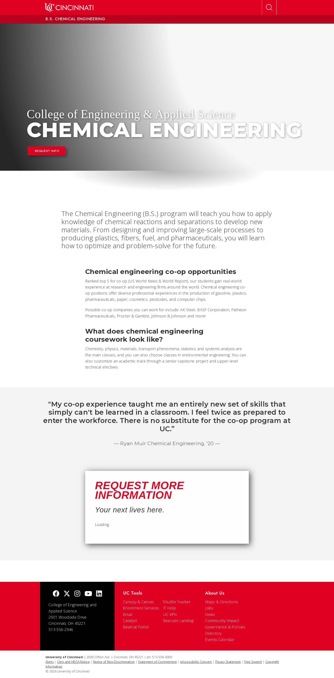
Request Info (47, 151)
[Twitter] (66, 594)
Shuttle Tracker (176, 601)
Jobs (209, 608)
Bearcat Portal (136, 626)
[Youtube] (88, 594)
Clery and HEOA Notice (73, 662)
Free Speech (253, 662)
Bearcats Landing (178, 620)
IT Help (169, 608)
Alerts (50, 662)
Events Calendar (219, 639)
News (210, 614)
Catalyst (130, 620)
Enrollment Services (141, 608)
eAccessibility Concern (196, 662)
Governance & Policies (225, 626)
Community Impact (222, 620)
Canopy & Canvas (138, 601)
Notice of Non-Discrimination (114, 662)
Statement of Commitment (157, 662)
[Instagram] (77, 594)
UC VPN (170, 614)
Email (128, 614)
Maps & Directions (221, 601)
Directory (213, 633)
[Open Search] (269, 7)
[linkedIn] (99, 594)
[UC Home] (68, 7)
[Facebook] (56, 594)
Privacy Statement (228, 662)
